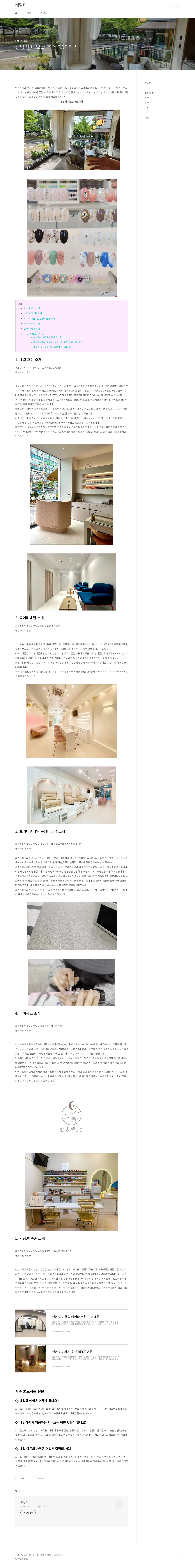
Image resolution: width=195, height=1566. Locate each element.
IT (146, 112)
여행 (147, 117)
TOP (177, 1555)
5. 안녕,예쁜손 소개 (33, 328)
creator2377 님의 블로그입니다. (35, 1506)
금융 (147, 107)
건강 (147, 97)
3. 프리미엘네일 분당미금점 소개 (39, 318)
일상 (147, 102)
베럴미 (21, 5)
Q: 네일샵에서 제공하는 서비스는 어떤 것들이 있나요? (57, 342)
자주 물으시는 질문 (36, 333)
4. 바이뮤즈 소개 (32, 323)
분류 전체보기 (151, 92)
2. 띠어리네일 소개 (33, 313)
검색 (170, 6)
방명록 (43, 13)
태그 (29, 13)
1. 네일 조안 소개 (32, 308)
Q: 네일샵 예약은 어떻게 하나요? (48, 337)
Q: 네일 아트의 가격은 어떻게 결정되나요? (52, 346)
